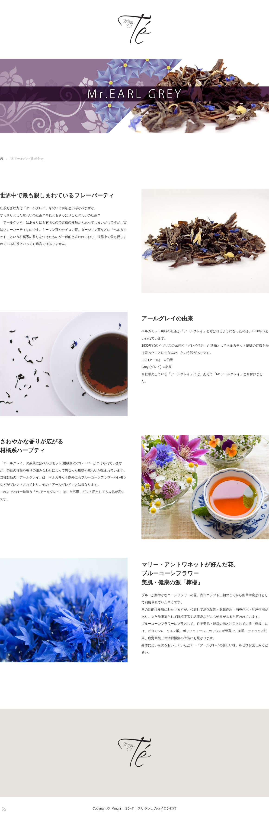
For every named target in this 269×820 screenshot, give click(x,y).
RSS (3, 808)
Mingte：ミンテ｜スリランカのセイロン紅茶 (144, 808)
